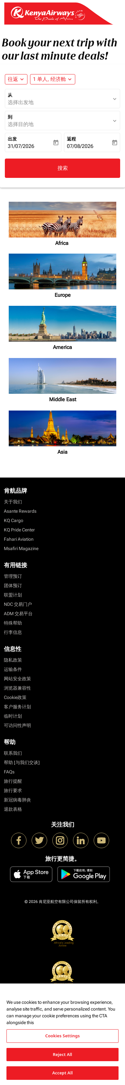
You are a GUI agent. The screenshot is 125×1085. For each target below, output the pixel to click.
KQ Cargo (13, 520)
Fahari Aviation (19, 539)
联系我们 (13, 753)
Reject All (62, 1054)
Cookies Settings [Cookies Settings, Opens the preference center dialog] (62, 1036)
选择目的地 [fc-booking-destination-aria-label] (21, 124)
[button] (52, 79)
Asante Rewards (20, 511)
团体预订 (13, 585)
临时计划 (13, 716)
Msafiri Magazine (21, 548)
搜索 (62, 168)
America (62, 347)
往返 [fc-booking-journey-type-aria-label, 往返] (13, 79)
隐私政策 (13, 660)
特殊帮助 (13, 622)
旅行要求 (13, 790)
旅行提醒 (13, 781)
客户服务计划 (17, 706)
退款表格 (13, 809)
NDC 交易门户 (18, 604)
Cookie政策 (15, 697)
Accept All (62, 1073)
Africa (62, 243)
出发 (12, 138)
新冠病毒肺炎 (17, 799)
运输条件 (13, 669)
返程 (71, 138)
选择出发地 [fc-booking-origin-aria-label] (21, 102)
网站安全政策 (17, 678)
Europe (63, 295)
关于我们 (13, 501)
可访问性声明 (17, 725)
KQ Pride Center (19, 529)
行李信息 (13, 632)
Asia (62, 452)
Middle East (62, 399)
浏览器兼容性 (17, 688)
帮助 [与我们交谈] (22, 762)
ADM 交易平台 (18, 613)
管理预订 (13, 576)
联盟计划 (13, 594)
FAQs (9, 771)
